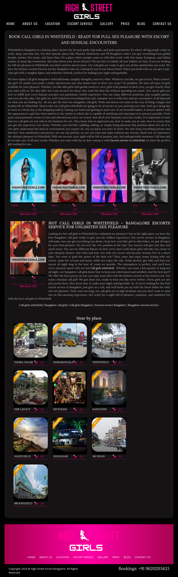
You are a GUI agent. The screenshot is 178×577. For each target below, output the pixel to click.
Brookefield (23, 503)
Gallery (106, 23)
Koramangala (63, 362)
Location (52, 23)
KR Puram (60, 409)
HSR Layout (22, 409)
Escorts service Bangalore (110, 305)
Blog (141, 23)
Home (10, 23)
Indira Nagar (23, 362)
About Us (30, 23)
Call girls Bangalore (81, 305)
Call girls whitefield (103, 268)
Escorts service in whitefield (127, 140)
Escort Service (80, 23)
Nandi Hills (22, 456)
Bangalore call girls (55, 305)
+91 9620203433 (153, 568)
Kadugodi (99, 409)
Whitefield (100, 362)
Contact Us (162, 23)
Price (125, 23)
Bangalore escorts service (143, 305)
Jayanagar (60, 456)
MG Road (98, 456)
